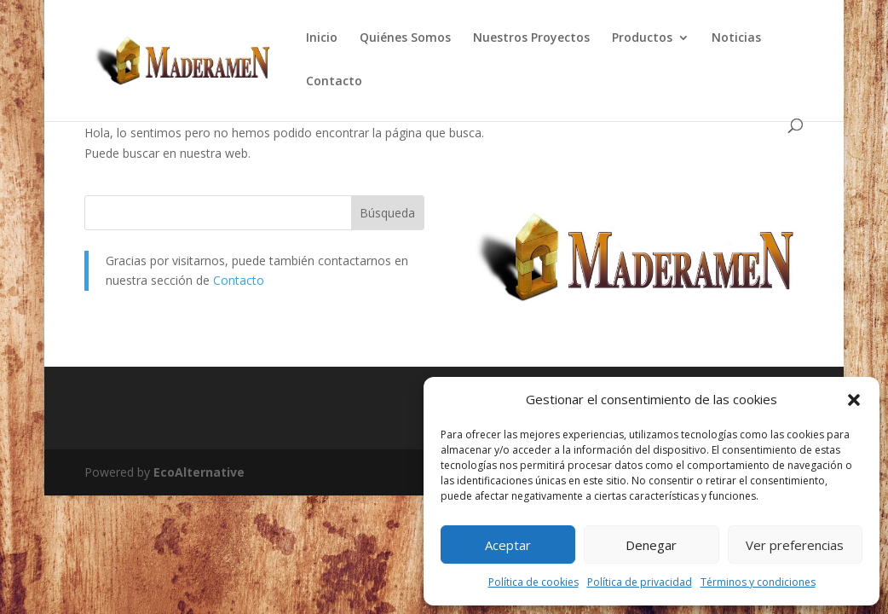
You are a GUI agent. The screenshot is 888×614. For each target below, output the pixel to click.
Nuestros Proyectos (531, 38)
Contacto (334, 82)
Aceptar (508, 544)
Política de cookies (533, 582)
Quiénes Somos (405, 38)
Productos (642, 38)
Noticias (736, 38)
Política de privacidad (639, 582)
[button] (853, 399)
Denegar (651, 544)
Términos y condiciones (758, 582)
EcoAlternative (199, 472)
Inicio (321, 38)
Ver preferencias (795, 544)
